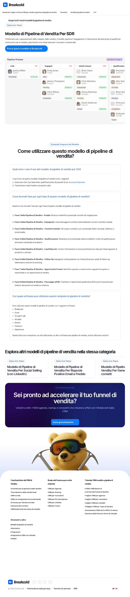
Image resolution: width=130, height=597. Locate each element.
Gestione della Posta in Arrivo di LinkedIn (101, 514)
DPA (75, 588)
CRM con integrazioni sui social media (26, 499)
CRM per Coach (54, 506)
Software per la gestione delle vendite (26, 489)
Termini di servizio (62, 588)
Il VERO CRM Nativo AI (93, 489)
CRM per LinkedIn (54, 502)
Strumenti (63, 12)
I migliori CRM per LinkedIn (95, 503)
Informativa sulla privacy (38, 588)
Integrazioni (15, 532)
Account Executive (77, 182)
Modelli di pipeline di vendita (80, 12)
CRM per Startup (54, 492)
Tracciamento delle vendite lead (23, 492)
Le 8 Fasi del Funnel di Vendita (97, 492)
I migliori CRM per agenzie (95, 496)
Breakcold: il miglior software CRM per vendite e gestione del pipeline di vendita (30, 12)
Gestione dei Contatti (19, 506)
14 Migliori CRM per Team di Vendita (99, 507)
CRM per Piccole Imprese (57, 499)
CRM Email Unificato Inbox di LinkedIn (25, 509)
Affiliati (14, 539)
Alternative (15, 528)
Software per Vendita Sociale (22, 502)
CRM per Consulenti (56, 496)
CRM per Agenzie (54, 489)
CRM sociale (15, 496)
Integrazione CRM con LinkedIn (23, 535)
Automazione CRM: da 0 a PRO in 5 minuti (101, 510)
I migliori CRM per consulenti (96, 499)
